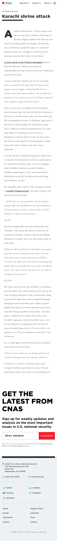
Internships (7, 517)
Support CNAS (36, 509)
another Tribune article (18, 190)
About (5, 509)
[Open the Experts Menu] (37, 3)
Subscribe (47, 436)
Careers (6, 522)
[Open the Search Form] (54, 3)
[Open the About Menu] (47, 3)
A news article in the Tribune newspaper (23, 62)
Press (32, 517)
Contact (33, 522)
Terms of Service (18, 446)
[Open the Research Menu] (24, 3)
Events (6, 513)
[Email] (20, 436)
